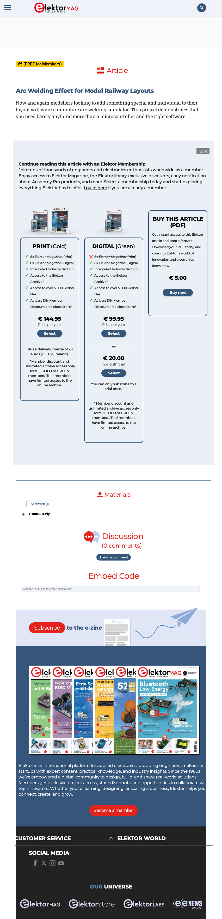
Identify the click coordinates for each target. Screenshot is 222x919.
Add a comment (113, 557)
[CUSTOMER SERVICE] (64, 838)
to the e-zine (65, 628)
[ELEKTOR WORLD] (165, 838)
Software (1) (40, 504)
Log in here (95, 187)
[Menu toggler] (7, 7)
